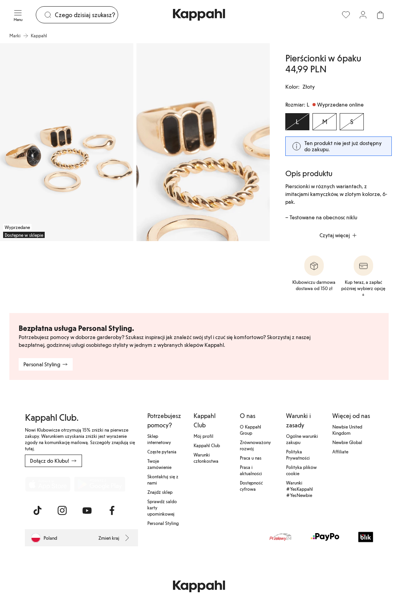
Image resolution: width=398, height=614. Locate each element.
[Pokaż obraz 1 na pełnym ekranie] (66, 142)
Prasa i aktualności (251, 470)
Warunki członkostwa (206, 458)
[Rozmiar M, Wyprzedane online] (324, 121)
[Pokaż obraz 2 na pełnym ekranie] (203, 142)
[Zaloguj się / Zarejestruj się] (363, 14)
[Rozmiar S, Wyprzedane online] (352, 121)
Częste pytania (161, 451)
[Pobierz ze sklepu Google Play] (99, 484)
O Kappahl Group (250, 430)
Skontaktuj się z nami (162, 479)
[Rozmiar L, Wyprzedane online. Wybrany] (297, 121)
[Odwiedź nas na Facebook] (112, 510)
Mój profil (203, 436)
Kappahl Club (207, 445)
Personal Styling (163, 523)
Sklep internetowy (159, 439)
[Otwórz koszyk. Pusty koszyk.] (380, 14)
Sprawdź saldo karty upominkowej (162, 507)
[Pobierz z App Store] (48, 484)
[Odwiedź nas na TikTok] (37, 510)
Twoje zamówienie (159, 464)
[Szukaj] (86, 15)
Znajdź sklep (160, 492)
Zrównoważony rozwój (255, 445)
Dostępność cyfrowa (251, 486)
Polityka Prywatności (298, 454)
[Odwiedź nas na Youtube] (87, 510)
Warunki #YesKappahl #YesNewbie (299, 489)
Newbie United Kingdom (347, 430)
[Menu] (17, 14)
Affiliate (340, 451)
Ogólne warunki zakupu (302, 439)
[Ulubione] (345, 14)
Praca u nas (251, 457)
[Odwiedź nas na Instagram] (62, 510)
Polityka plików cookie (301, 470)
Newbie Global (347, 442)
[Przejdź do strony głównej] (199, 15)
